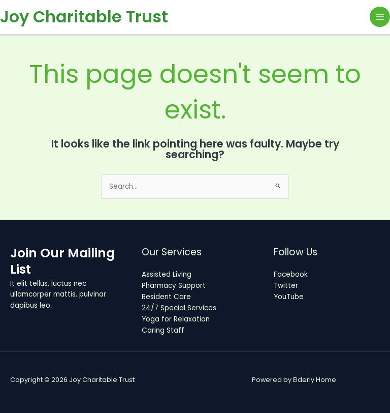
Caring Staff (163, 330)
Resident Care (166, 297)
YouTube (289, 297)
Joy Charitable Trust (84, 16)
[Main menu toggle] (380, 17)
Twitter (286, 285)
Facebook (291, 274)
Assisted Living (166, 274)
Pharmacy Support (174, 285)
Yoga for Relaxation (176, 319)
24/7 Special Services (179, 308)
